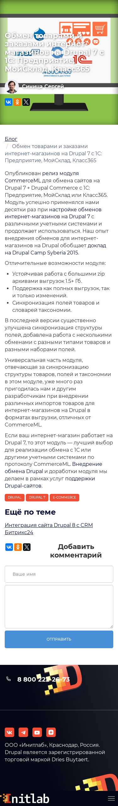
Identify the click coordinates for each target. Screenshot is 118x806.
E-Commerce (64, 497)
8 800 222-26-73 (43, 679)
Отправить (59, 639)
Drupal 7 (37, 497)
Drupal (14, 497)
